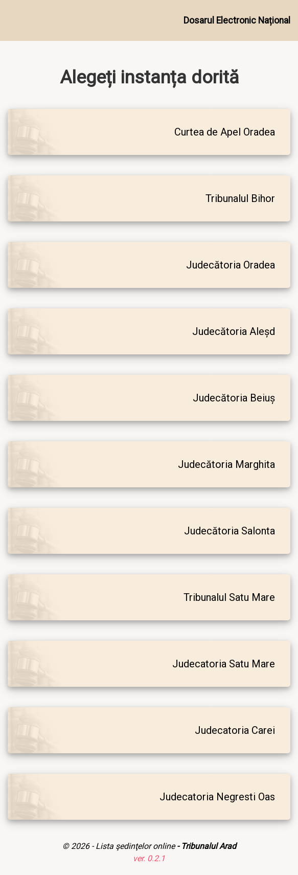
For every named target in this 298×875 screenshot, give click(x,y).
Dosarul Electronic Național (237, 20)
